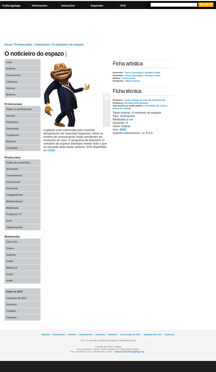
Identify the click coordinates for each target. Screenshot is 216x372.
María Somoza (132, 81)
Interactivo (68, 5)
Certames (12, 81)
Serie (9, 220)
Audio (9, 280)
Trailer (10, 260)
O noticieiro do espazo (67, 44)
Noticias (11, 68)
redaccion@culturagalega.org (129, 351)
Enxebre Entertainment (136, 103)
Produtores (12, 134)
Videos (10, 248)
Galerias (11, 254)
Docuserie (12, 188)
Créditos (11, 310)
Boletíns (11, 94)
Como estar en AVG (130, 334)
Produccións (23, 44)
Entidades (12, 147)
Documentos (13, 74)
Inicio (8, 44)
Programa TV (14, 214)
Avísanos (169, 334)
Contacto (11, 317)
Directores (12, 121)
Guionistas (12, 128)
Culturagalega (11, 5)
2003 (122, 129)
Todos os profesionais (19, 109)
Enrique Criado (152, 72)
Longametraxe (14, 194)
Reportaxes (59, 334)
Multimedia (12, 207)
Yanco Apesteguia (133, 72)
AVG (123, 5)
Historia (10, 88)
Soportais (97, 5)
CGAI (51, 150)
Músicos (11, 141)
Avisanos (11, 304)
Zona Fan (11, 241)
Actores (10, 115)
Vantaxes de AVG (16, 297)
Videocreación (14, 227)
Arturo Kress (128, 78)
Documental (13, 181)
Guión (9, 274)
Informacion (39, 5)
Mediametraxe (14, 201)
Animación (42, 44)
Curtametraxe (14, 175)
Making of (12, 267)
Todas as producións (18, 162)
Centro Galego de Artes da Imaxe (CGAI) (144, 100)
